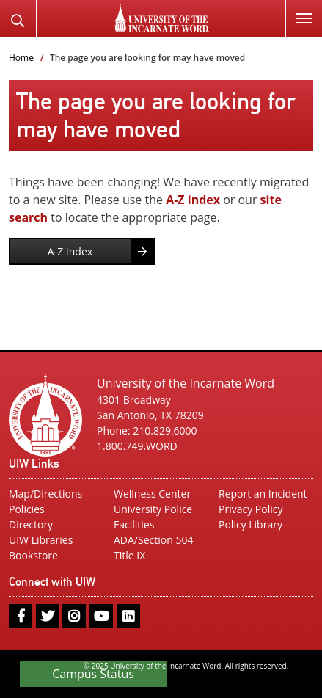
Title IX (129, 555)
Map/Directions (45, 494)
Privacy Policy (250, 509)
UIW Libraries (41, 540)
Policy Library (250, 524)
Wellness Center (152, 494)
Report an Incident (263, 494)
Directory (31, 524)
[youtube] (101, 616)
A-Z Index (70, 251)
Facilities (134, 524)
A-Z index (193, 200)
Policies (27, 509)
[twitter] (47, 616)
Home (21, 57)
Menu (298, 10)
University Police (153, 509)
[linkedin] (128, 616)
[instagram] (74, 616)
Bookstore (33, 555)
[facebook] (20, 616)
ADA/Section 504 (153, 540)
